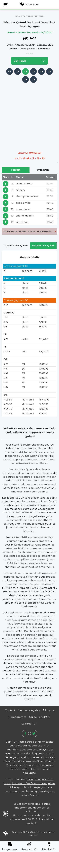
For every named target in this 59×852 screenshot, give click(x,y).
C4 (33, 71)
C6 (49, 71)
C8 (33, 79)
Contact (10, 710)
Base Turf (47, 779)
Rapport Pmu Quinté (43, 245)
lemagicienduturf (15, 783)
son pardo (29, 61)
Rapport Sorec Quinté (16, 245)
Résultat (15, 170)
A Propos (48, 710)
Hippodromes (18, 717)
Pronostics (43, 170)
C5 (41, 71)
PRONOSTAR (11, 791)
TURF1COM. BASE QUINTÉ (41, 783)
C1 (9, 71)
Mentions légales (29, 710)
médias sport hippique (21, 787)
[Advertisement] (29, 112)
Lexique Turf (29, 723)
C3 (25, 71)
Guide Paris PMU (39, 717)
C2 (17, 71)
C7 (25, 79)
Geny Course (44, 787)
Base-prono (34, 779)
